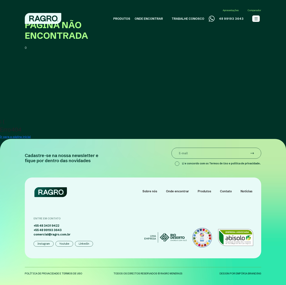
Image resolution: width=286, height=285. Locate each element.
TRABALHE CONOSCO (188, 18)
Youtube (64, 243)
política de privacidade (42, 273)
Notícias (246, 191)
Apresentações (231, 10)
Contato (226, 191)
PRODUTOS (121, 18)
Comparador (254, 10)
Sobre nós (149, 191)
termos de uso (72, 273)
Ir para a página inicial (15, 137)
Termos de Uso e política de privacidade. (235, 163)
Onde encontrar (177, 191)
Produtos (204, 191)
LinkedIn (84, 243)
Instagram (43, 243)
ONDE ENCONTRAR (149, 18)
